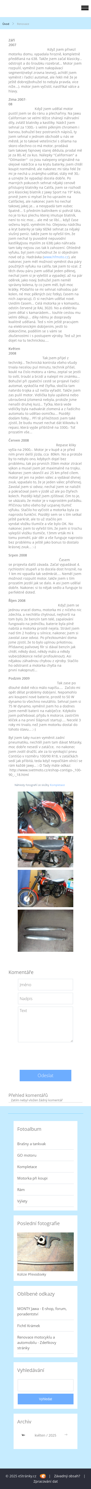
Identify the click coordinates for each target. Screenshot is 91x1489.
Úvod (5, 24)
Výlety (22, 1201)
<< (24, 1435)
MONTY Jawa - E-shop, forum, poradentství (42, 1311)
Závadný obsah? (67, 1476)
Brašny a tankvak (31, 1143)
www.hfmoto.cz (56, 257)
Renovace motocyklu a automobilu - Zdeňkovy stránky (36, 1342)
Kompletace (57, 785)
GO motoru (26, 1155)
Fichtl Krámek (28, 1325)
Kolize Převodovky (31, 1274)
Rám (21, 1189)
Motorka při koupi (32, 1178)
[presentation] (46, 1054)
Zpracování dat (45, 1481)
